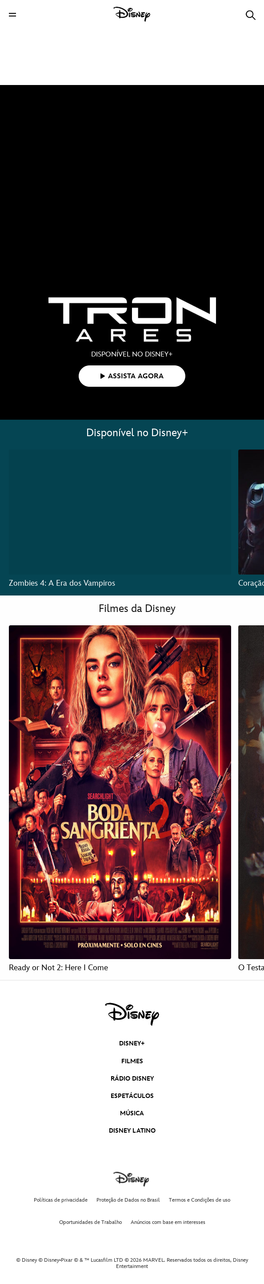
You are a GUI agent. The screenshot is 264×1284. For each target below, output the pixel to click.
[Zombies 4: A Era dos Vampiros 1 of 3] (120, 512)
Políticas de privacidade (61, 1200)
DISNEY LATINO (132, 1130)
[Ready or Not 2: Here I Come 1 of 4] (120, 792)
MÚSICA (132, 1113)
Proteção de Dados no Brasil (128, 1200)
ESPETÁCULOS (132, 1096)
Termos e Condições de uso (199, 1200)
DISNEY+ (132, 1043)
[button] (12, 14)
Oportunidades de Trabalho (90, 1222)
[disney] (132, 1014)
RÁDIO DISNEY (132, 1078)
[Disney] (132, 14)
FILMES (132, 1061)
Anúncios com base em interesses (168, 1222)
